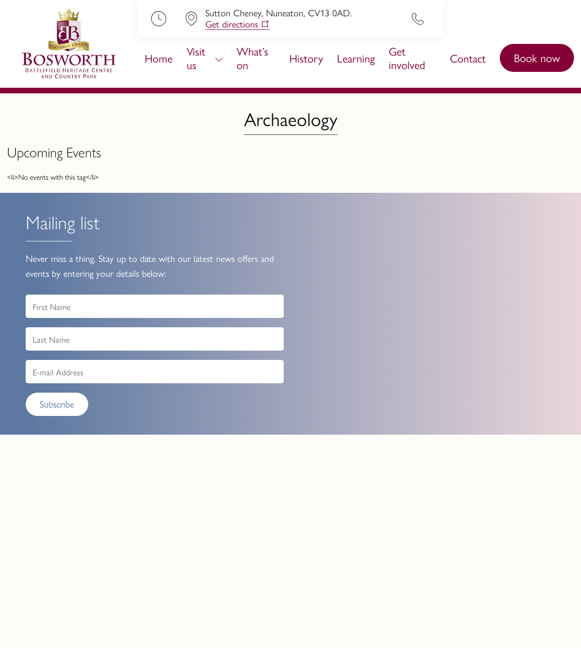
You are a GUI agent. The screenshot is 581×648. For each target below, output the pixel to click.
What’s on (252, 57)
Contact (468, 58)
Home (159, 58)
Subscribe (57, 403)
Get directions (231, 24)
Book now (537, 57)
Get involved (407, 57)
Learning (356, 58)
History (306, 58)
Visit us (196, 57)
